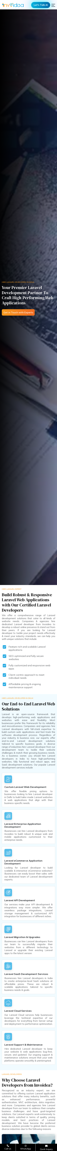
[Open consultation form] (46, 1147)
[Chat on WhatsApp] (25, 1147)
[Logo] (13, 5)
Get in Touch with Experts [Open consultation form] (18, 312)
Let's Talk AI (41, 4)
